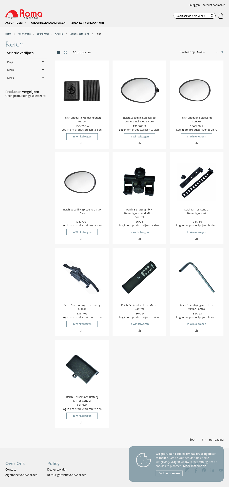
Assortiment (24, 33)
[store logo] (23, 14)
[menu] (57, 23)
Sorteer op (188, 52)
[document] (187, 464)
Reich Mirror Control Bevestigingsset (196, 211)
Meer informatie (194, 466)
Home (8, 33)
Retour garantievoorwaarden (67, 475)
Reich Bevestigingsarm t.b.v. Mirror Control (196, 307)
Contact (10, 469)
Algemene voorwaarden (21, 475)
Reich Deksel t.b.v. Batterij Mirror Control (82, 398)
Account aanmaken (214, 5)
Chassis (59, 33)
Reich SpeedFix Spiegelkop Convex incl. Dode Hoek (139, 119)
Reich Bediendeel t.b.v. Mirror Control (139, 307)
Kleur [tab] (10, 70)
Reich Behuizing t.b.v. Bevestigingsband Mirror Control (139, 213)
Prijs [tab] (10, 62)
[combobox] (195, 16)
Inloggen (194, 5)
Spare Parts (43, 33)
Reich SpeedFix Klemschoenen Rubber (82, 119)
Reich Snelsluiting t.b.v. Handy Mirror (82, 307)
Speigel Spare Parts (80, 33)
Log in (65, 129)
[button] (82, 143)
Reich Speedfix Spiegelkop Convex (197, 119)
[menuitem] (16, 23)
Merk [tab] (10, 78)
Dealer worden (57, 469)
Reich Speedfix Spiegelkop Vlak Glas (82, 211)
